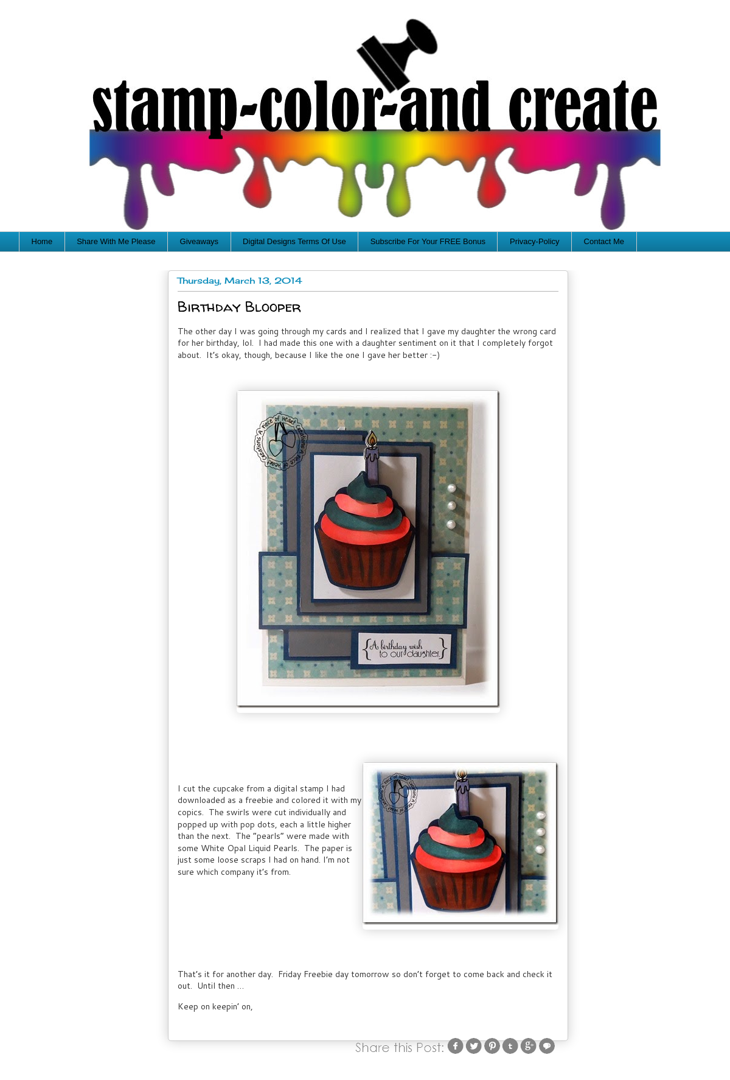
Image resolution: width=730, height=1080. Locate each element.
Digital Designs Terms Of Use (294, 241)
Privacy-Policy (535, 241)
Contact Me (604, 241)
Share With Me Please (116, 241)
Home (42, 241)
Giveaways (199, 241)
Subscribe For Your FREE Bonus (427, 241)
